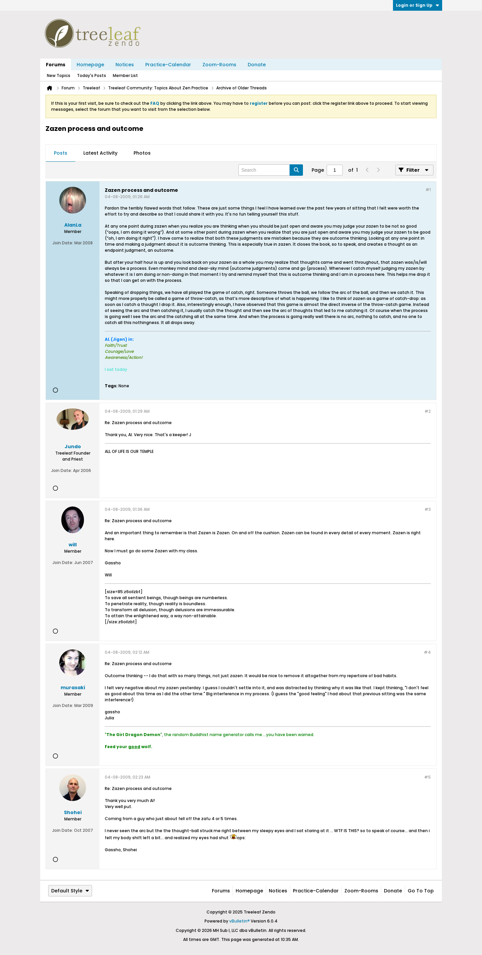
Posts (60, 153)
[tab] (60, 153)
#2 (427, 411)
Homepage (90, 64)
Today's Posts (91, 75)
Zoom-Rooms (219, 64)
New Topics (58, 75)
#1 (428, 189)
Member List (125, 75)
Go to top (421, 890)
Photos (142, 153)
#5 (427, 777)
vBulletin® (239, 921)
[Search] (270, 170)
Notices (124, 64)
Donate (257, 64)
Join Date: (63, 243)
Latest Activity (100, 153)
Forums (55, 64)
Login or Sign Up (417, 5)
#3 (427, 509)
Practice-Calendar (168, 64)
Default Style (70, 890)
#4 (427, 652)
